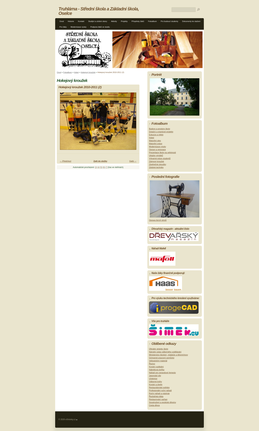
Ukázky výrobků (156, 155)
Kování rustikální (156, 367)
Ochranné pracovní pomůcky (161, 358)
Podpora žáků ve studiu (100, 27)
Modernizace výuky (79, 27)
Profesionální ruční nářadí (160, 390)
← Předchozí (65, 161)
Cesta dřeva (154, 405)
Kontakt (81, 21)
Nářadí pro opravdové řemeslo (162, 373)
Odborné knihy (155, 381)
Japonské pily (155, 376)
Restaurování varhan (158, 399)
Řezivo (152, 364)
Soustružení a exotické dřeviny (162, 402)
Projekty (124, 21)
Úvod (61, 21)
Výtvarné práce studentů (159, 158)
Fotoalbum (152, 21)
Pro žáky (63, 27)
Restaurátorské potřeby (159, 387)
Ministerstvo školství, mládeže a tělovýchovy (168, 355)
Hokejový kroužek (88, 72)
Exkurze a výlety (156, 135)
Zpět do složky (100, 161)
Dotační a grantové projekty (161, 132)
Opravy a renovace (157, 149)
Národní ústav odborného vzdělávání (165, 352)
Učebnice (153, 378)
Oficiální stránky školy (158, 349)
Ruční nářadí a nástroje (159, 393)
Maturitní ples (155, 141)
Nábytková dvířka (156, 370)
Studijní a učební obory (97, 21)
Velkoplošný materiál (158, 361)
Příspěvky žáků (137, 21)
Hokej (76, 72)
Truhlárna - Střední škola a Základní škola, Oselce (98, 11)
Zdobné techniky (156, 167)
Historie (71, 21)
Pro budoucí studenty (169, 21)
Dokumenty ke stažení (191, 21)
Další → (132, 161)
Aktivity (114, 21)
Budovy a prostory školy (159, 129)
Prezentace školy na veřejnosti (162, 152)
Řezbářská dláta (156, 396)
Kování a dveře (155, 384)
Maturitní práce (155, 144)
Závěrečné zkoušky (157, 164)
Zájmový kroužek (156, 161)
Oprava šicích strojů (157, 220)
